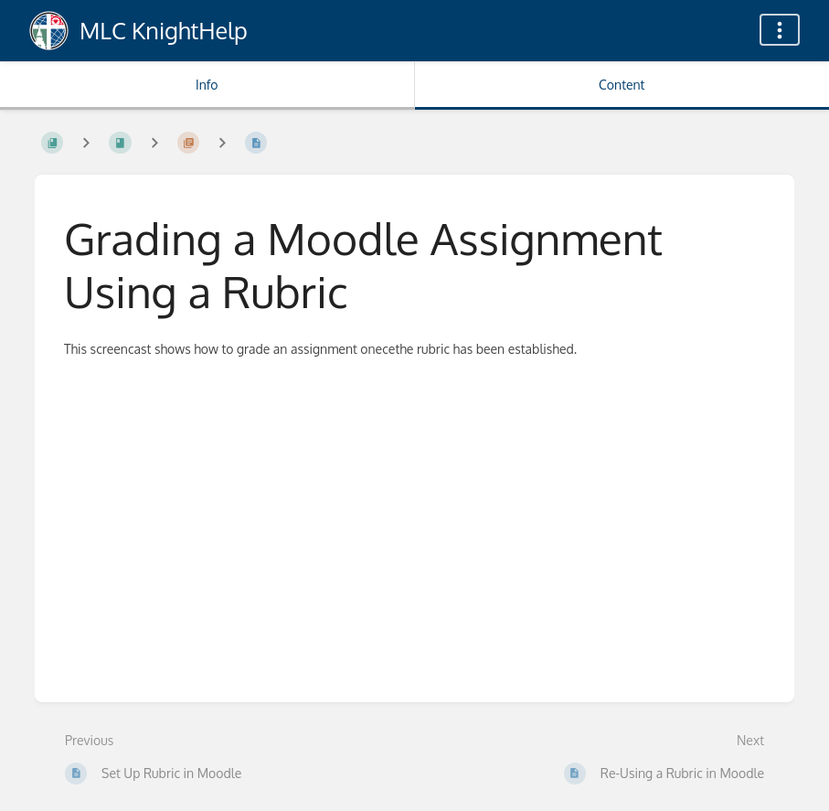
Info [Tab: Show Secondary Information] (207, 84)
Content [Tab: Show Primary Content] (621, 84)
